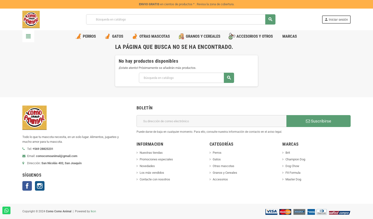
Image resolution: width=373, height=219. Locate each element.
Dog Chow (292, 166)
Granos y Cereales (225, 172)
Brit (287, 152)
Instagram (39, 186)
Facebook (27, 186)
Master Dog (293, 179)
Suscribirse (318, 121)
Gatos (217, 159)
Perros (217, 152)
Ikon (93, 211)
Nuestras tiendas (151, 152)
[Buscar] (180, 19)
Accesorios (220, 179)
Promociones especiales (156, 159)
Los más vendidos (152, 172)
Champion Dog (295, 159)
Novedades (147, 166)
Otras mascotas (223, 166)
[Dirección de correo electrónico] (211, 121)
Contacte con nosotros (155, 179)
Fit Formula (292, 172)
